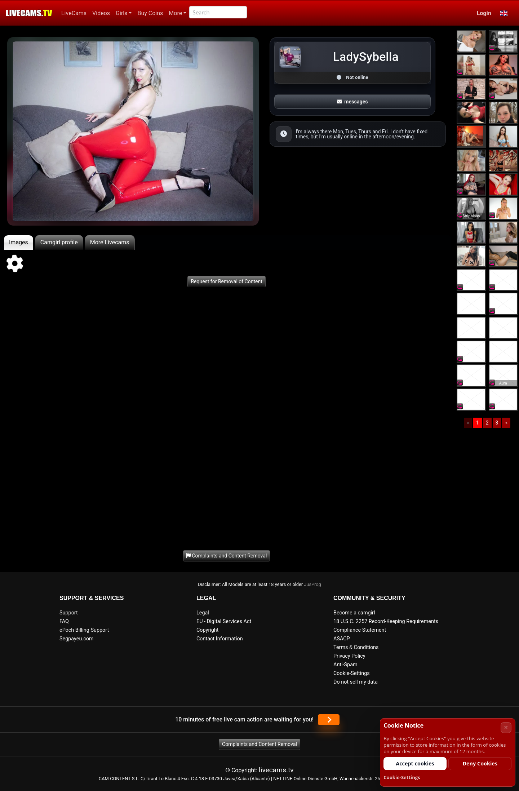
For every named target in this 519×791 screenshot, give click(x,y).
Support (68, 613)
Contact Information (219, 639)
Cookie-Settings (351, 673)
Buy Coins (150, 13)
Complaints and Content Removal (259, 744)
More (175, 13)
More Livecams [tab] (109, 242)
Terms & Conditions (355, 647)
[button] (503, 13)
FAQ (64, 621)
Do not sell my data (355, 682)
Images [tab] (18, 242)
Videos (101, 13)
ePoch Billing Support (84, 630)
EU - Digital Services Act (223, 621)
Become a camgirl (354, 613)
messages (352, 102)
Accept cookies (415, 763)
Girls (121, 13)
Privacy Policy (349, 656)
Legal (202, 613)
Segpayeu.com (76, 639)
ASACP (341, 639)
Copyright (207, 630)
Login (484, 13)
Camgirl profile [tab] (59, 242)
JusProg (312, 584)
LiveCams (73, 13)
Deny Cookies (479, 763)
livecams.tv (276, 770)
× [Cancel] (506, 727)
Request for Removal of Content (226, 281)
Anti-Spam (345, 665)
